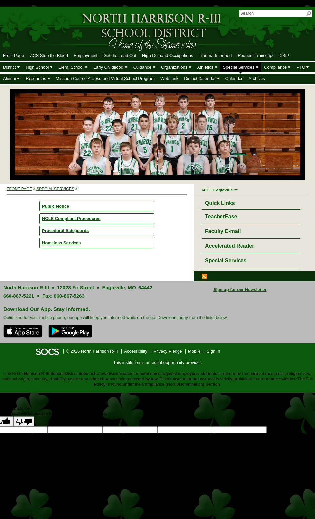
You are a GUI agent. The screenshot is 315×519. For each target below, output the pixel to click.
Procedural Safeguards (65, 230)
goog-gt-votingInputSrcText (107, 435)
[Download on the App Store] (23, 331)
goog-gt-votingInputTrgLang (55, 435)
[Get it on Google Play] (70, 331)
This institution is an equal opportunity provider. (157, 362)
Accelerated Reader (229, 246)
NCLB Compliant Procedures (71, 218)
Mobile (194, 351)
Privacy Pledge (168, 351)
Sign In (213, 351)
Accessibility (135, 351)
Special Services (55, 189)
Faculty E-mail (223, 231)
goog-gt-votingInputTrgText (158, 435)
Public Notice (55, 206)
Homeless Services (61, 242)
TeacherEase (221, 216)
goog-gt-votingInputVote (206, 435)
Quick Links (221, 202)
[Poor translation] (23, 421)
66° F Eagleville (217, 190)
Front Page (19, 189)
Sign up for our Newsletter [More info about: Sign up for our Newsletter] (240, 289)
